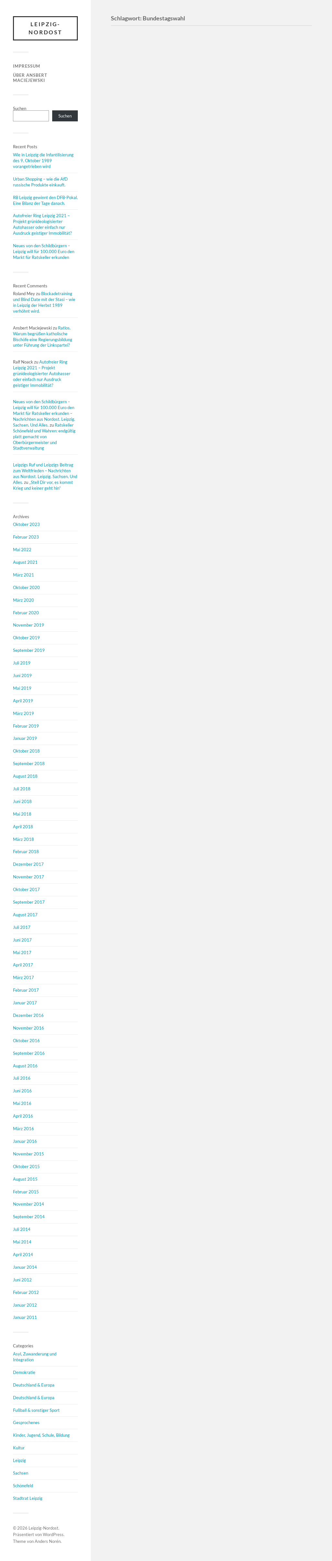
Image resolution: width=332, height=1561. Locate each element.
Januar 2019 (25, 738)
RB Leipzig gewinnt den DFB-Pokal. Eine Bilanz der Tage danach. (45, 200)
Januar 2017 (25, 1002)
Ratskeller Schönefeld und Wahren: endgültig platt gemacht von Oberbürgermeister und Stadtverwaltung (44, 436)
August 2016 (25, 1065)
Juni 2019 (22, 675)
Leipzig (19, 1460)
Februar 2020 (26, 612)
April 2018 (23, 826)
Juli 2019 (21, 662)
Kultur (19, 1448)
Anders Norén (48, 1541)
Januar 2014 (25, 1267)
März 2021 (23, 574)
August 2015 (25, 1179)
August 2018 (25, 776)
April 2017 (23, 965)
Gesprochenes (26, 1422)
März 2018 (23, 839)
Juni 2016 (22, 1091)
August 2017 (25, 914)
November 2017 (28, 877)
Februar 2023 (26, 537)
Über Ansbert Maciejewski (30, 77)
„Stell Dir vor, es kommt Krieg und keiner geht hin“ (43, 485)
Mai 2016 (22, 1103)
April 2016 (23, 1116)
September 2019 (29, 650)
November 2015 (28, 1153)
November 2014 (28, 1204)
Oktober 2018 (26, 751)
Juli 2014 (21, 1229)
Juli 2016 (21, 1078)
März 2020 (23, 600)
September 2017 (29, 902)
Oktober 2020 (26, 587)
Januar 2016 (25, 1141)
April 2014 (23, 1254)
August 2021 (25, 562)
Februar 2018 (26, 851)
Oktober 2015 (26, 1166)
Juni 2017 (22, 939)
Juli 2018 (21, 788)
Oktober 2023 (26, 524)
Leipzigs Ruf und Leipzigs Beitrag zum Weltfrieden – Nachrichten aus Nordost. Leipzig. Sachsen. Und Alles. (45, 473)
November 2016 (28, 1028)
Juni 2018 (22, 801)
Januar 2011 (25, 1317)
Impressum (26, 66)
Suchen (19, 108)
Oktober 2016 (26, 1040)
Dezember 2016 (28, 1015)
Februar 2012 (26, 1292)
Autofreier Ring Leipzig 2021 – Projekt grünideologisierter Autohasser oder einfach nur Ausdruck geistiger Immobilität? (42, 224)
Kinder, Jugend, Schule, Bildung (41, 1435)
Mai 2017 (22, 952)
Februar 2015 (26, 1191)
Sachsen (20, 1473)
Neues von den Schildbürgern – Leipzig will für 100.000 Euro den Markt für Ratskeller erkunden (43, 251)
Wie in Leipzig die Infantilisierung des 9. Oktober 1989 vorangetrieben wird (43, 160)
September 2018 (29, 763)
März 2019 (23, 713)
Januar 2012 (25, 1305)
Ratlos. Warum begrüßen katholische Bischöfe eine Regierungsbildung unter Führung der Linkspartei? (42, 336)
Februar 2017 (26, 990)
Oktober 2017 (26, 889)
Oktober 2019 (26, 638)
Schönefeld (23, 1485)
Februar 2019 (26, 726)
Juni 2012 (22, 1279)
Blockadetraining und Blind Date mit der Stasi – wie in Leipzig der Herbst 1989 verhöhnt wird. (44, 302)
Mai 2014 (22, 1241)
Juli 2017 (21, 927)
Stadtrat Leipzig (27, 1498)
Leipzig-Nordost (46, 28)
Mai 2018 (22, 814)
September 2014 (29, 1217)
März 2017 (23, 977)
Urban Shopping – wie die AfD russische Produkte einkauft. (40, 181)
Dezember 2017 (28, 864)
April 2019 (23, 700)
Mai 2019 (22, 688)
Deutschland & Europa (33, 1385)
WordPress (53, 1534)
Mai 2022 (22, 549)
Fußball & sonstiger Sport (36, 1410)
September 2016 (29, 1053)
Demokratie (24, 1372)
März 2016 (23, 1128)
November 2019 (28, 625)
